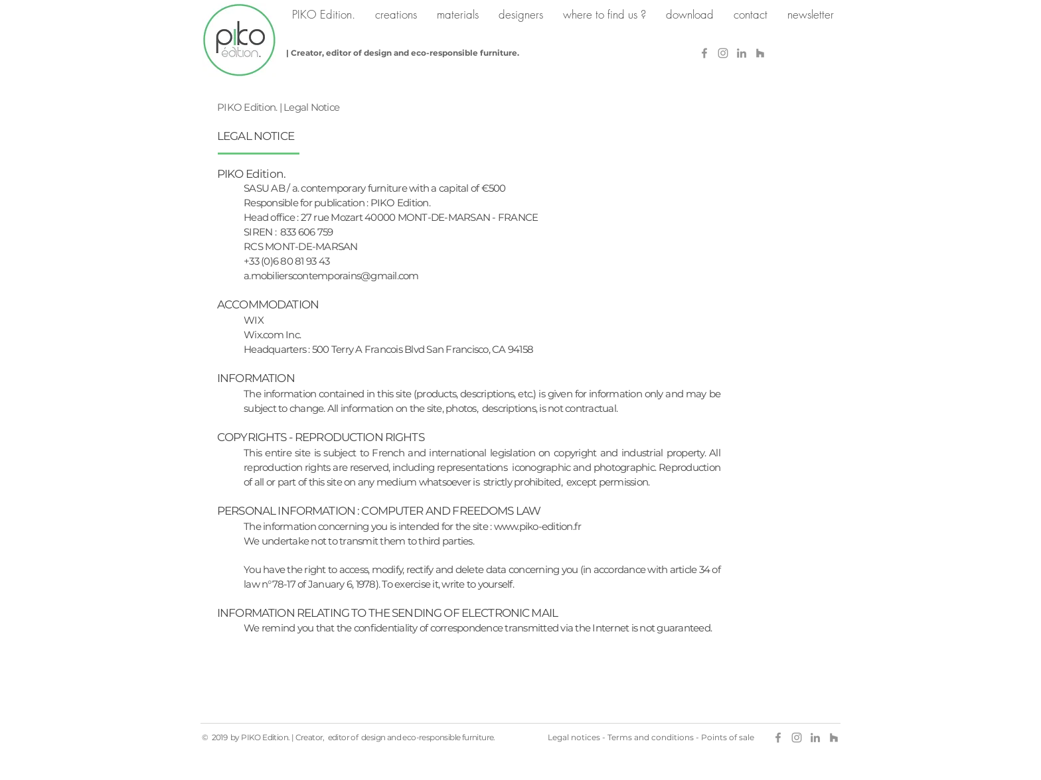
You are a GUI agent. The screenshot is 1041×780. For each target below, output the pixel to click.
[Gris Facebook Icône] (704, 53)
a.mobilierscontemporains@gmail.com (331, 275)
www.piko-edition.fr (538, 526)
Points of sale (727, 737)
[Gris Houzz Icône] (760, 53)
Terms (619, 737)
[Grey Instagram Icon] (723, 53)
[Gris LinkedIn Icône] (741, 53)
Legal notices (574, 737)
